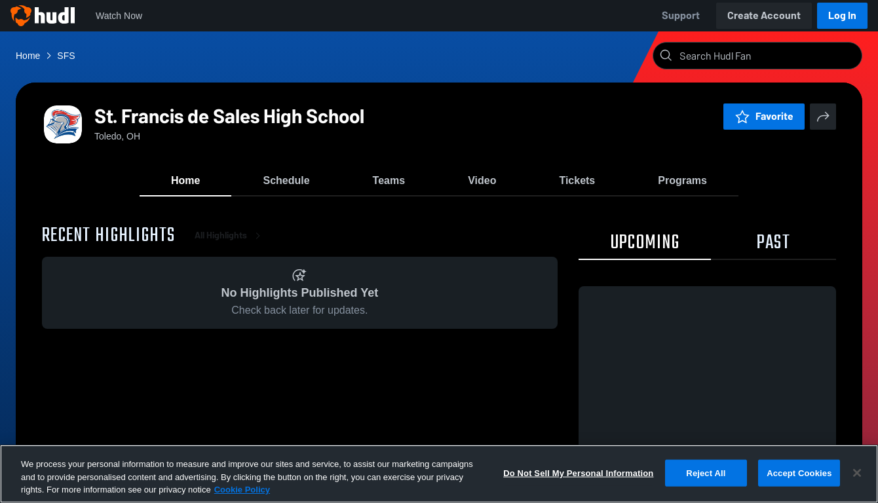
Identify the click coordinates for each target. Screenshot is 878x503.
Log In (842, 15)
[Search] (767, 56)
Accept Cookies (799, 472)
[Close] (857, 472)
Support (681, 15)
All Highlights (230, 235)
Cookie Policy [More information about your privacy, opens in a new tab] (242, 489)
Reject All (705, 472)
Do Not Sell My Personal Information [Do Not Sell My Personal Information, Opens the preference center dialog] (578, 472)
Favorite (764, 116)
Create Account (764, 15)
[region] (439, 474)
